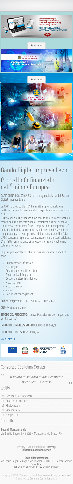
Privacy (21, 447)
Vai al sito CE (8, 339)
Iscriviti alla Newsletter (19, 396)
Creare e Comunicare (41, 478)
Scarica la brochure (17, 401)
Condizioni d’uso (36, 447)
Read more (36, 45)
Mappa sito (12, 415)
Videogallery (13, 410)
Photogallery (13, 406)
